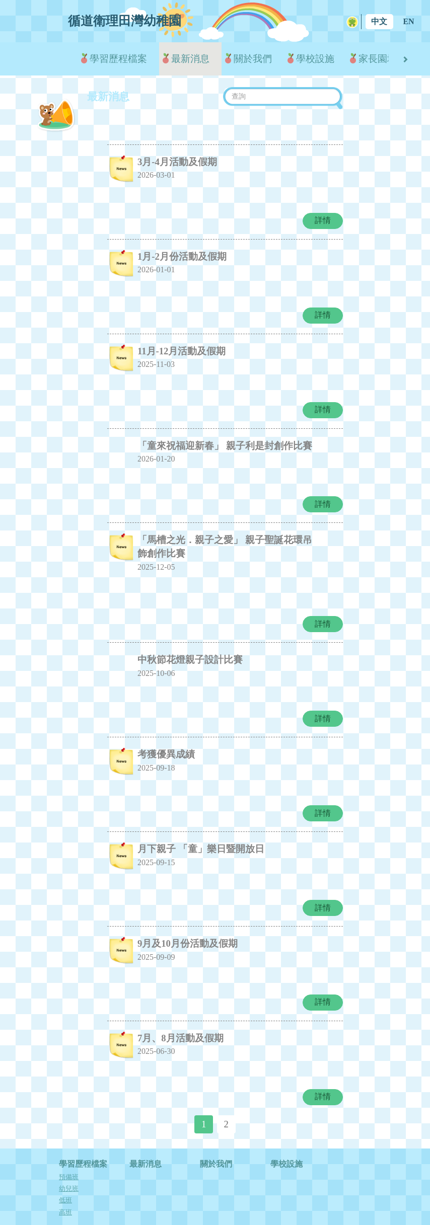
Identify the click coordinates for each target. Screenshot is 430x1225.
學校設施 (315, 58)
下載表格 (286, 1197)
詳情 (323, 217)
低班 (65, 1168)
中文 (379, 21)
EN (408, 21)
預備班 (69, 1145)
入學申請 (216, 1197)
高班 (65, 1180)
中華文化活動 (149, 1210)
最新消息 (190, 58)
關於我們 (253, 58)
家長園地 (378, 58)
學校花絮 (145, 1197)
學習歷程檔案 (118, 58)
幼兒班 (69, 1157)
